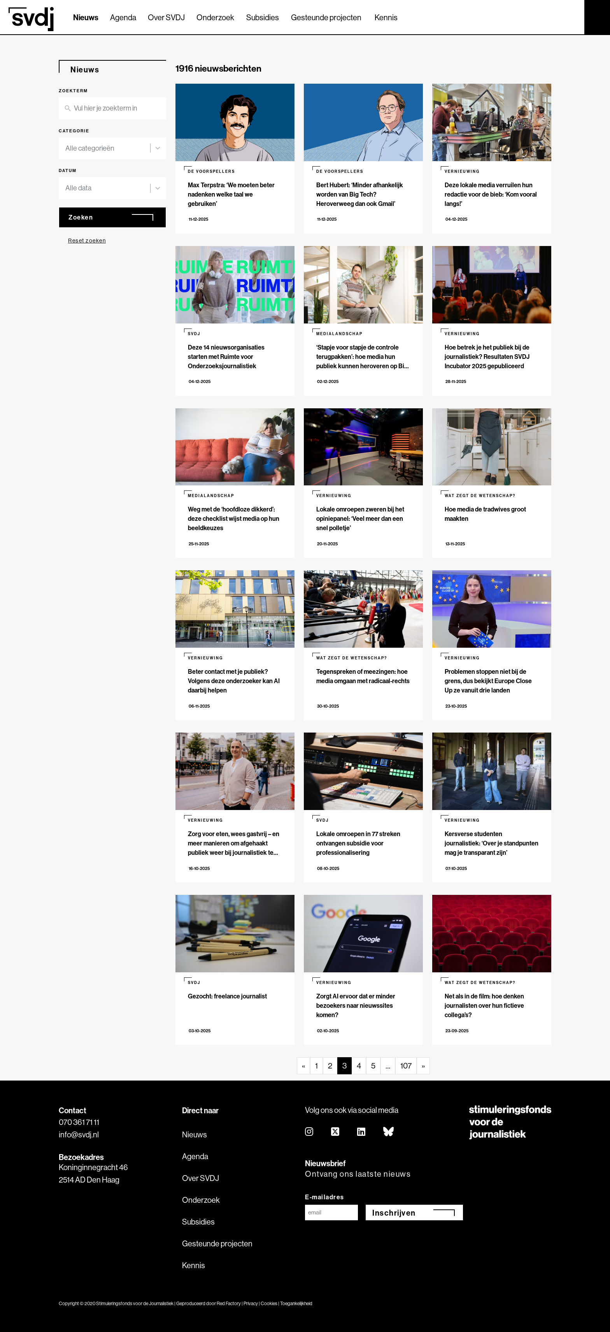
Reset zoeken (87, 240)
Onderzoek (215, 17)
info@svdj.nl (79, 1134)
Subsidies (262, 17)
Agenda (123, 17)
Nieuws (85, 17)
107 (406, 1065)
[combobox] (107, 148)
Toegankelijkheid (296, 1303)
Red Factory (229, 1303)
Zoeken (80, 217)
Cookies (269, 1303)
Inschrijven (394, 1213)
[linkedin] (361, 1132)
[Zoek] (571, 16)
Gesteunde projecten (326, 17)
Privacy (251, 1303)
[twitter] (335, 1132)
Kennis (386, 17)
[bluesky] (388, 1132)
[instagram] (309, 1132)
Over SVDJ (166, 17)
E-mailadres (324, 1197)
